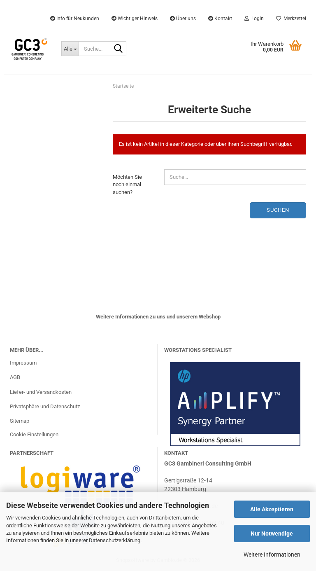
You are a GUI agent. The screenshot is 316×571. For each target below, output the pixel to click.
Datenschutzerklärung (114, 540)
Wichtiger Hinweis (135, 18)
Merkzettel (291, 18)
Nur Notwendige (272, 533)
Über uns (183, 18)
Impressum (23, 363)
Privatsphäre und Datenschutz (45, 406)
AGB (15, 377)
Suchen (278, 210)
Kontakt (220, 18)
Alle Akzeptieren (271, 509)
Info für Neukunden (74, 18)
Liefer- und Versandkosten (41, 392)
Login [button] (254, 18)
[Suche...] (70, 48)
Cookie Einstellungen (34, 434)
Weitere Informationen (272, 554)
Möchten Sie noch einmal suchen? (127, 184)
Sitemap (19, 421)
